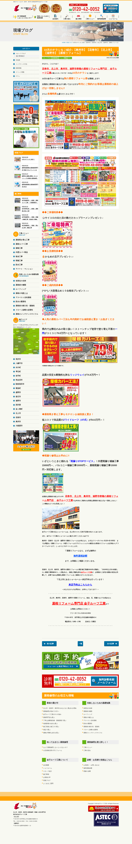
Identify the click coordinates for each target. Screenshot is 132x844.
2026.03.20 (26, 184)
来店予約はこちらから (80, 584)
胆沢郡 (18, 405)
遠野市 (18, 401)
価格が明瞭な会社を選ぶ (51, 732)
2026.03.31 (26, 208)
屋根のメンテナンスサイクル (93, 732)
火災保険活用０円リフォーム (52, 750)
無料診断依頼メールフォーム (104, 681)
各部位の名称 (88, 708)
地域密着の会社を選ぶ (50, 723)
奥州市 (18, 422)
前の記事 (50, 644)
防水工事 (19, 265)
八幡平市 (19, 363)
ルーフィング (88, 714)
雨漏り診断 (87, 771)
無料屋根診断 (101, 17)
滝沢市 (18, 359)
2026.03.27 (26, 176)
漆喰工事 (19, 248)
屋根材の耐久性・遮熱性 (91, 726)
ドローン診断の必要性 (91, 729)
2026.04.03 (26, 167)
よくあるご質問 (48, 783)
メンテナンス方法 (21, 64)
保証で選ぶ (46, 729)
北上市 (18, 413)
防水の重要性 (88, 723)
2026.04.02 (26, 200)
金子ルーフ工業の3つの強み (52, 714)
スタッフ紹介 (47, 771)
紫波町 (18, 388)
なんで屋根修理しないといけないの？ (55, 747)
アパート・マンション (24, 269)
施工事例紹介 (20, 56)
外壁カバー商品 (22, 252)
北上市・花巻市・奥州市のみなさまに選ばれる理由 (59, 708)
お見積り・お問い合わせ (91, 765)
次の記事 (110, 644)
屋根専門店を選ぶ (49, 717)
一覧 (80, 644)
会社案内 (55, 17)
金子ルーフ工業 (86, 572)
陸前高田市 (20, 384)
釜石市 (18, 397)
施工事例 (78, 17)
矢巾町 (18, 367)
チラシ (69, 58)
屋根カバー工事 (22, 244)
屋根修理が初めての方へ (51, 711)
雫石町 (18, 372)
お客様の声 (46, 777)
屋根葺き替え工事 (22, 240)
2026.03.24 (26, 225)
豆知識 (18, 60)
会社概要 (46, 765)
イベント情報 (62, 58)
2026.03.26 (26, 217)
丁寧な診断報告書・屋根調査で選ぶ (54, 720)
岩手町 (18, 376)
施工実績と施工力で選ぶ (51, 726)
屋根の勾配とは (89, 717)
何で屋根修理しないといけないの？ (23, 17)
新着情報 (55, 58)
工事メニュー (90, 17)
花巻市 (18, 417)
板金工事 (19, 256)
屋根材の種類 (88, 711)
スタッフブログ (46, 58)
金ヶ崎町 (19, 409)
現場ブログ (46, 780)
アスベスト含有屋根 (90, 720)
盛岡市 (18, 392)
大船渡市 (19, 426)
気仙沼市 (19, 380)
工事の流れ (67, 17)
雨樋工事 (19, 261)
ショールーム (113, 17)
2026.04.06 (26, 159)
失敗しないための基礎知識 (41, 17)
